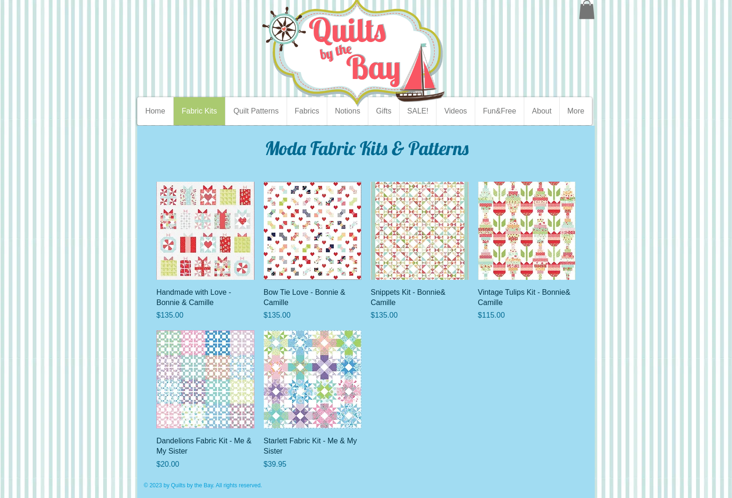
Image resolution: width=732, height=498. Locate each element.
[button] (587, 9)
